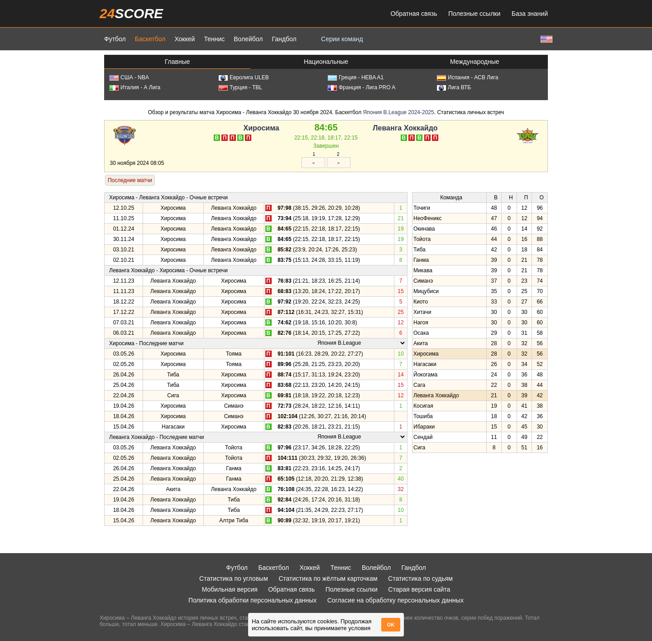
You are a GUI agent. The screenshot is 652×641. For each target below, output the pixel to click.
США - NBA (129, 77)
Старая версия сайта (419, 589)
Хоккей (184, 39)
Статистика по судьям (420, 578)
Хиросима (261, 128)
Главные (177, 61)
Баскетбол (150, 39)
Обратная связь (413, 13)
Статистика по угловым (233, 578)
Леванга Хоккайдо (405, 128)
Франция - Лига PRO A (361, 87)
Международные (474, 61)
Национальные (326, 61)
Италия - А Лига (135, 87)
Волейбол (248, 39)
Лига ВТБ (454, 87)
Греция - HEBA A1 (356, 77)
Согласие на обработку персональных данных (395, 600)
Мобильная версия (230, 589)
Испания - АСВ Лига (467, 77)
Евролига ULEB (244, 77)
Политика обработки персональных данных (252, 600)
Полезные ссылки (474, 13)
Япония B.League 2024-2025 (398, 112)
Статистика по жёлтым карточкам (328, 578)
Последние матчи (130, 180)
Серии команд (342, 39)
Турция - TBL (240, 87)
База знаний (530, 13)
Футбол (115, 39)
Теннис (214, 39)
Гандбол (284, 39)
